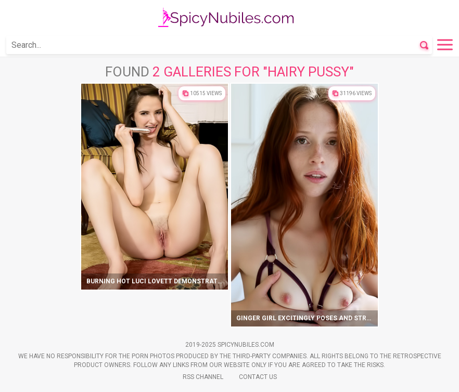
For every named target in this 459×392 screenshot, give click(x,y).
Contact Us (258, 377)
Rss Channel (203, 377)
